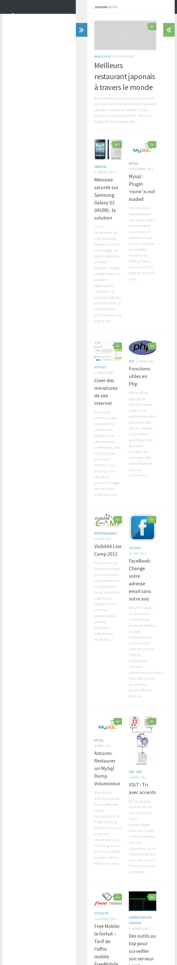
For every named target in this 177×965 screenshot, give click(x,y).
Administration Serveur (109, 837)
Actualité (28, 827)
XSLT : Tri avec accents (115, 732)
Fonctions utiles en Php (117, 373)
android (27, 239)
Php (94, 366)
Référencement (32, 490)
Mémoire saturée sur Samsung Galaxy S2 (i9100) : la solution (52, 254)
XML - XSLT (99, 725)
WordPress (34, 955)
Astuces (27, 380)
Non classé (29, 123)
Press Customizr (68, 955)
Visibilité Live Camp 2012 (46, 497)
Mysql (96, 232)
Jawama (26, 16)
